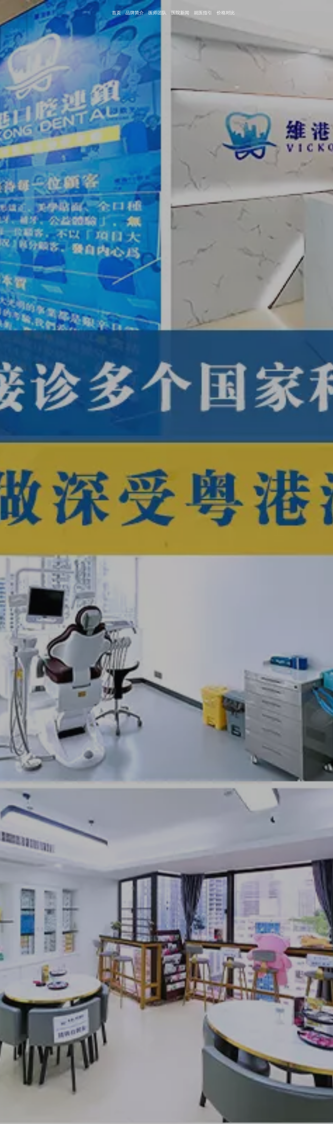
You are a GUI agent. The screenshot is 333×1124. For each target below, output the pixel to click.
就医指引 (313, 10)
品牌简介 (249, 10)
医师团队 (270, 10)
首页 (232, 10)
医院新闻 (291, 10)
